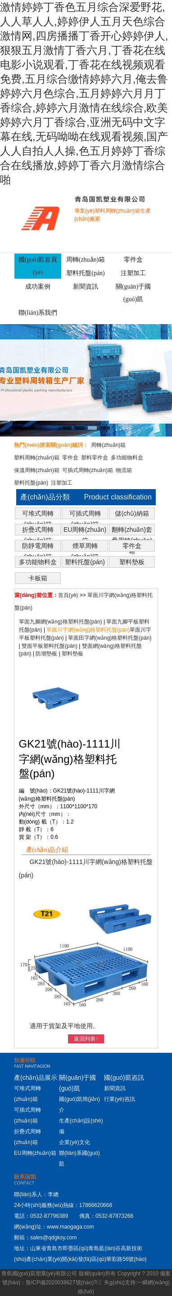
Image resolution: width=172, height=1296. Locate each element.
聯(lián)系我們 (37, 312)
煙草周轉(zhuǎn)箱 (85, 546)
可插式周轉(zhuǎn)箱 (87, 470)
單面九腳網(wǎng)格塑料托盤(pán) (60, 622)
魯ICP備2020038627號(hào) (60, 1282)
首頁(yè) (68, 595)
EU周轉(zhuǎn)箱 (84, 530)
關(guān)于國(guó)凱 (133, 293)
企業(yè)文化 (74, 1142)
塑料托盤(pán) (85, 273)
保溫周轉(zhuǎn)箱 (36, 470)
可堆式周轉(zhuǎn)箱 (38, 514)
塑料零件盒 (94, 457)
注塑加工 (133, 273)
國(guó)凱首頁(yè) (37, 266)
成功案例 (37, 286)
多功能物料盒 (127, 457)
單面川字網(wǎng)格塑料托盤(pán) (88, 630)
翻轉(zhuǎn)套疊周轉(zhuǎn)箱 (132, 530)
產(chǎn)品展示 (35, 1077)
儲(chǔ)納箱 (132, 513)
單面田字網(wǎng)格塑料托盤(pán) (109, 638)
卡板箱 (37, 578)
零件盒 (133, 259)
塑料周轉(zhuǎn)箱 (36, 457)
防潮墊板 (46, 653)
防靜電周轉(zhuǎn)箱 (38, 546)
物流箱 (124, 470)
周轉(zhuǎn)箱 (85, 259)
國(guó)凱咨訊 (124, 1077)
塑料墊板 (132, 562)
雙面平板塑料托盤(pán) (49, 646)
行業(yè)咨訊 (119, 1099)
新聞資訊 (85, 286)
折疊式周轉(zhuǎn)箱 (38, 530)
